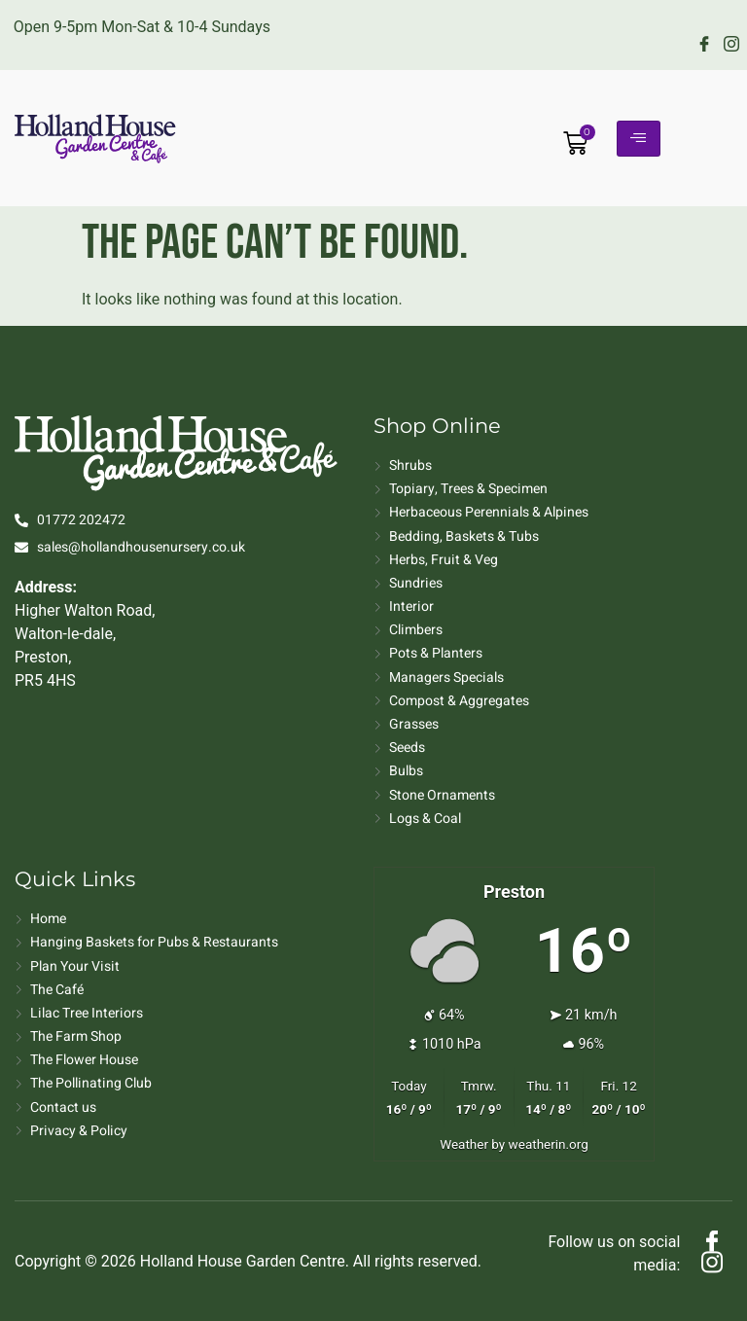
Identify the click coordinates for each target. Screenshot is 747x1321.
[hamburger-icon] (638, 139)
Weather (464, 1144)
